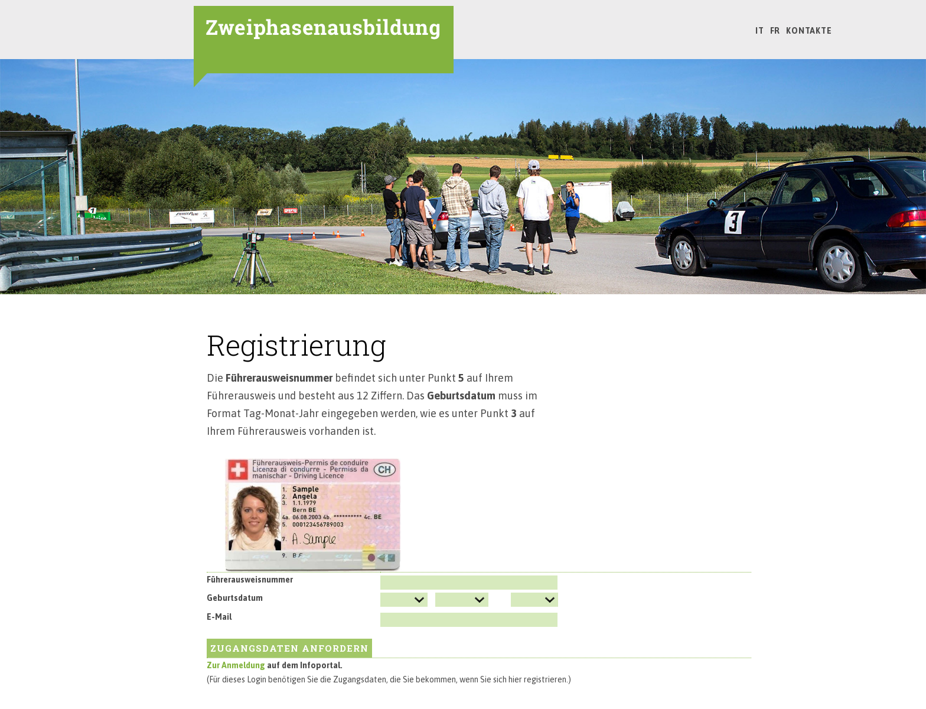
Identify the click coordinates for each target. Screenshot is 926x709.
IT (759, 30)
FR (775, 30)
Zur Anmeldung (237, 665)
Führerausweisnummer (250, 579)
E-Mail (219, 617)
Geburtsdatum (235, 598)
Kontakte (809, 30)
